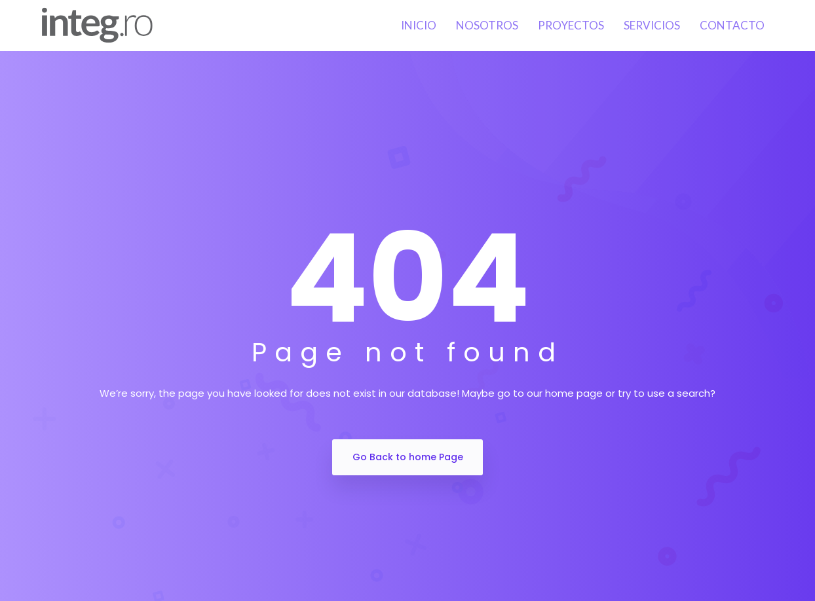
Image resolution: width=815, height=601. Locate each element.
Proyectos (571, 25)
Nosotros (487, 25)
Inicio (418, 25)
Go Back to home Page (407, 457)
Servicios (652, 25)
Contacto (732, 25)
